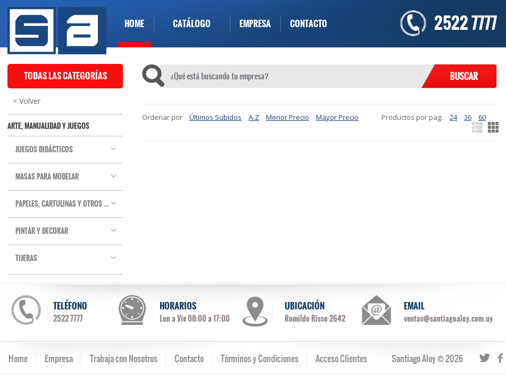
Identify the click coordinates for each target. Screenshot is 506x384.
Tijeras (26, 258)
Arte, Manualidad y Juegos (48, 126)
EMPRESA (255, 23)
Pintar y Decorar (41, 231)
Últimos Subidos (215, 117)
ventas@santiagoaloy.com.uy (448, 318)
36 (467, 117)
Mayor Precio (337, 117)
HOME (134, 23)
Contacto (189, 358)
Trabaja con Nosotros (123, 358)
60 (482, 117)
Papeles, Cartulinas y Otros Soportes (68, 204)
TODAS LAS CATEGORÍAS (65, 76)
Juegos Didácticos (44, 149)
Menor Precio (287, 117)
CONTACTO (308, 23)
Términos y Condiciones (259, 358)
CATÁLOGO (192, 23)
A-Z (253, 117)
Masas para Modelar (47, 176)
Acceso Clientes (341, 358)
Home (18, 358)
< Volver (26, 101)
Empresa (59, 358)
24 (453, 117)
